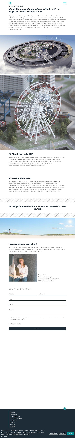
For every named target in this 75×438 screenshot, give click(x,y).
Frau (23, 289)
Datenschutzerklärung (16, 434)
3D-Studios (14, 420)
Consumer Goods (15, 416)
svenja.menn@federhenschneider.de (48, 279)
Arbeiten (12, 422)
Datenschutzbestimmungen (17, 319)
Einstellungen (53, 433)
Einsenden (37, 329)
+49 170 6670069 (47, 280)
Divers (29, 289)
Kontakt (12, 427)
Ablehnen (62, 433)
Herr (17, 289)
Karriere (12, 424)
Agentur (12, 412)
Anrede (11, 289)
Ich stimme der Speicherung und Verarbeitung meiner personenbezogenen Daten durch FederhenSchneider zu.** (37, 318)
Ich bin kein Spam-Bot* (16, 323)
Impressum (4, 436)
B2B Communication (16, 418)
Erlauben (70, 433)
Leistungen (13, 414)
